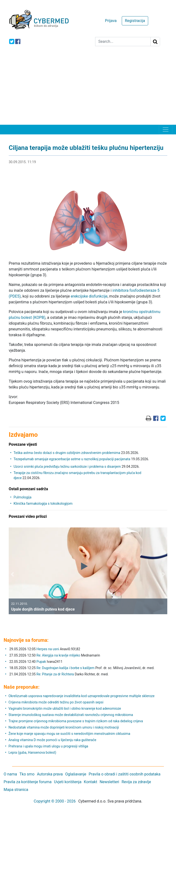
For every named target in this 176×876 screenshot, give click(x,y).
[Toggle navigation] (165, 129)
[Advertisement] (88, 88)
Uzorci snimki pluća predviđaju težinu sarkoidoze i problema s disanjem (67, 466)
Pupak (41, 662)
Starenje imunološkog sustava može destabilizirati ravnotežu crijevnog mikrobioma (70, 715)
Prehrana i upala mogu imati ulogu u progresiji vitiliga (48, 746)
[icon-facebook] (18, 41)
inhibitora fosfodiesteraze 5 (136, 290)
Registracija (135, 20)
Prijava (111, 20)
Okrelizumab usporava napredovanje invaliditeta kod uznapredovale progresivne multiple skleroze (81, 696)
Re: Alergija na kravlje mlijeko (58, 655)
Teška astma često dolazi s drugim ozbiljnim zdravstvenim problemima (67, 453)
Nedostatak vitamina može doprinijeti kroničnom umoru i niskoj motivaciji (63, 727)
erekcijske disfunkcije (89, 296)
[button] (12, 574)
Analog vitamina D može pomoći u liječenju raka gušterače (52, 740)
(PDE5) (15, 296)
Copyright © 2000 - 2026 (55, 801)
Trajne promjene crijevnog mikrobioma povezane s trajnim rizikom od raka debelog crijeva (75, 721)
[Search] (123, 41)
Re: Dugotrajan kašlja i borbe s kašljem (66, 668)
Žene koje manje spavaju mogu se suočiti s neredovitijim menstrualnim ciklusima (69, 734)
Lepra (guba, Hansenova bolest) (32, 752)
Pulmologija (22, 497)
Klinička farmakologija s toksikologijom (43, 503)
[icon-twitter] (12, 41)
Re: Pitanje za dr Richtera (55, 674)
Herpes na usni (48, 649)
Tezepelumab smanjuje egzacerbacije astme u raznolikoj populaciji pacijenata (72, 459)
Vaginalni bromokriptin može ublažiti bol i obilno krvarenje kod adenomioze (64, 708)
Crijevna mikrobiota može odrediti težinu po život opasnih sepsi (55, 702)
